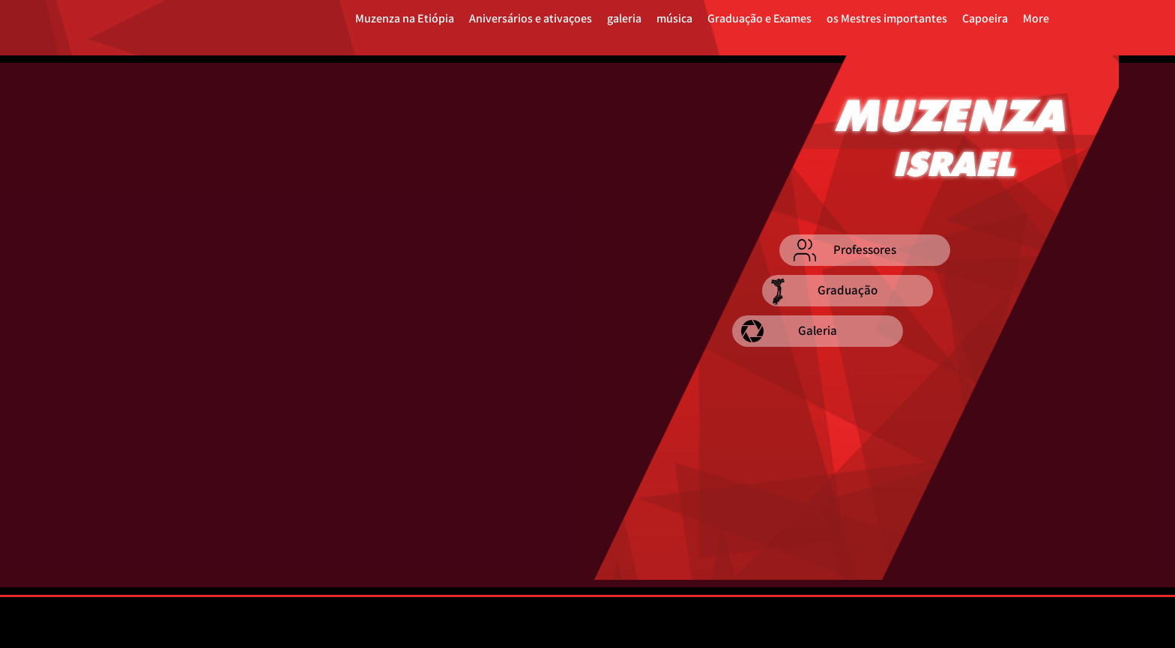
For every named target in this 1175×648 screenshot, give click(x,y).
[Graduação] (847, 290)
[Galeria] (817, 331)
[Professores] (864, 250)
